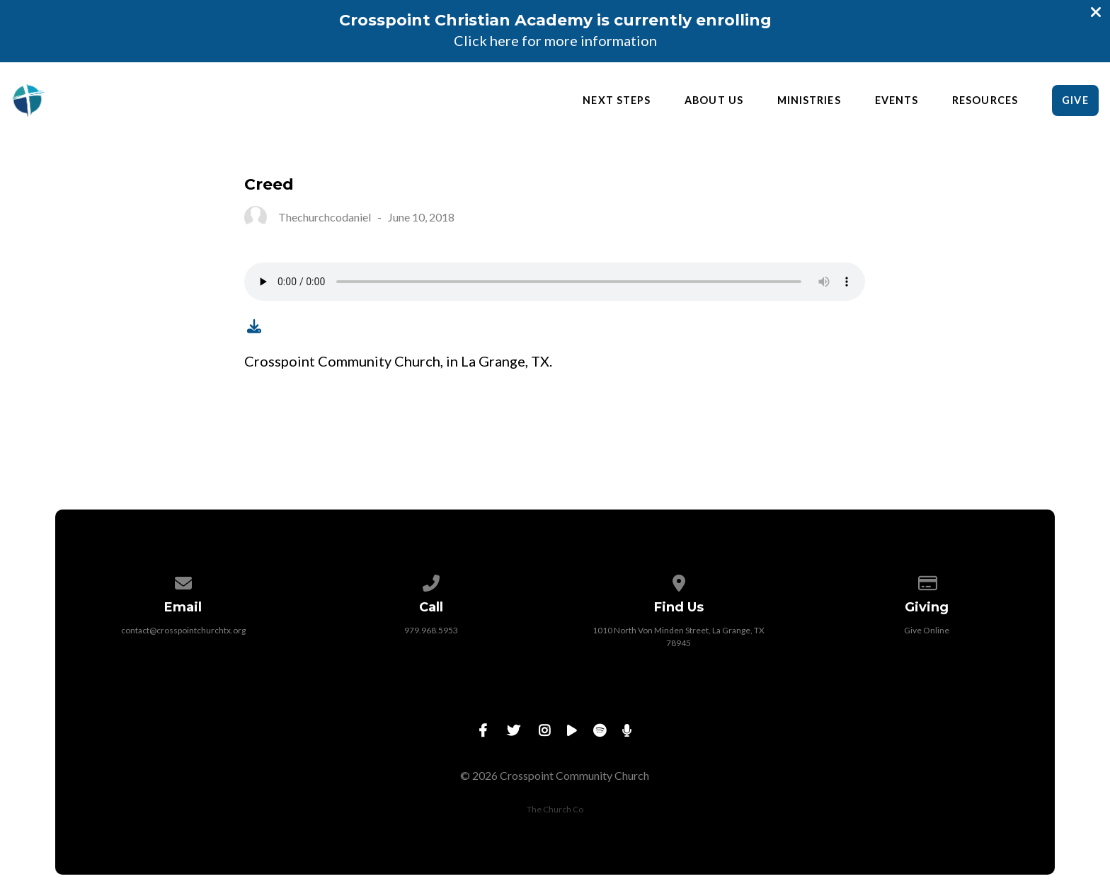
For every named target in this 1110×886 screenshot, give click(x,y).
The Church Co (555, 809)
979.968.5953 (431, 630)
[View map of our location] (679, 580)
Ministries (809, 100)
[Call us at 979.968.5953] (431, 580)
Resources (985, 100)
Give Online (926, 630)
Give (1075, 100)
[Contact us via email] (183, 580)
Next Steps (617, 100)
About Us (714, 100)
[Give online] (927, 580)
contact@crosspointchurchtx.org (183, 630)
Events (896, 100)
